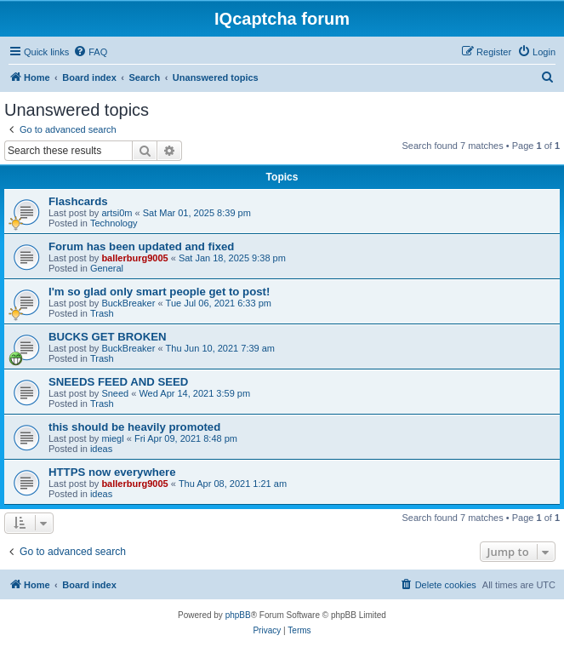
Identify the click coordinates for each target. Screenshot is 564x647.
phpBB (238, 615)
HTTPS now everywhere (112, 472)
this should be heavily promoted (134, 427)
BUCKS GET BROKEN (107, 336)
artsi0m (116, 213)
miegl (112, 438)
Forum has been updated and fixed (141, 246)
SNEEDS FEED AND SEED (118, 381)
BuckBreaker (128, 303)
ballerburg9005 (134, 258)
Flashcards (78, 201)
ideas (101, 449)
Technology (114, 223)
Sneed (114, 393)
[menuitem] (90, 52)
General (106, 268)
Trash (102, 313)
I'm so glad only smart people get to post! (159, 291)
